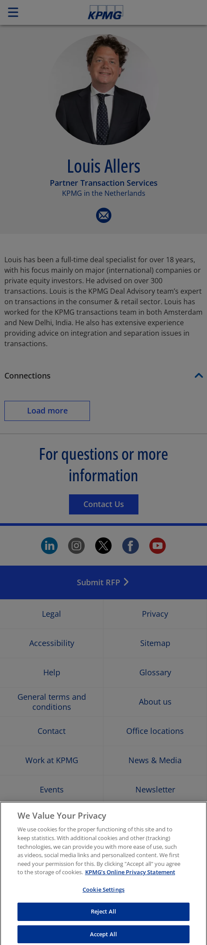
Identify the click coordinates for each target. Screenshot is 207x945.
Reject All (103, 918)
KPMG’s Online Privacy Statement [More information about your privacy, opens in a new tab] (130, 878)
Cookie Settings (103, 896)
